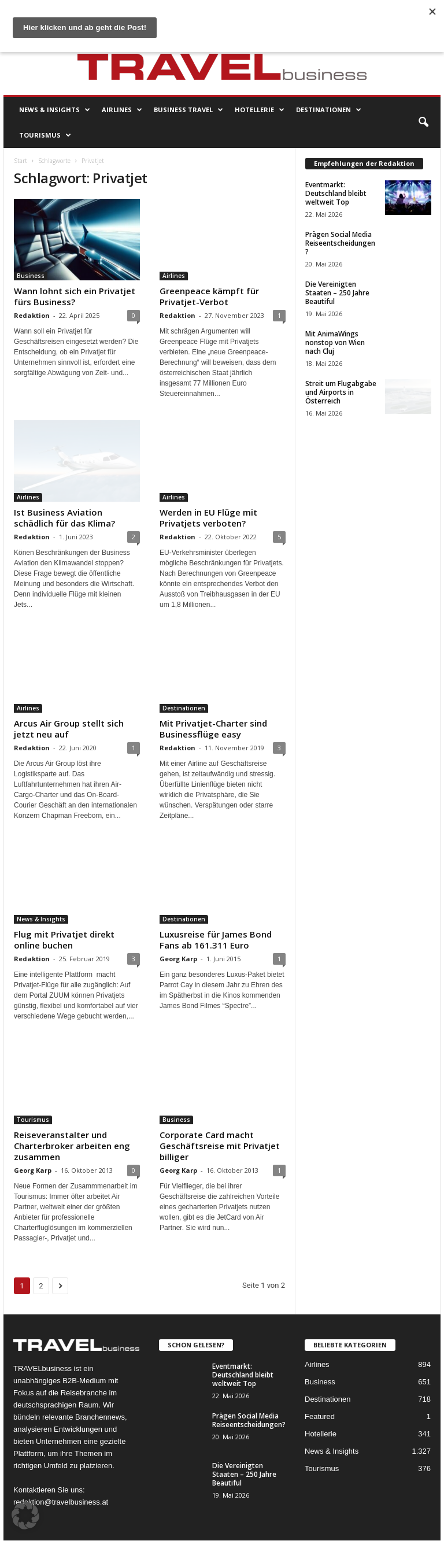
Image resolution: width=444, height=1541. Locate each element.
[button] (423, 122)
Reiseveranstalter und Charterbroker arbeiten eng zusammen (72, 1145)
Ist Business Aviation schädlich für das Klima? (64, 517)
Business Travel (188, 110)
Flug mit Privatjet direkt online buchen (64, 939)
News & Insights (54, 110)
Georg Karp (178, 958)
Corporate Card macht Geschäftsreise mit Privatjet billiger (220, 1145)
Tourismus (45, 135)
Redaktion (32, 315)
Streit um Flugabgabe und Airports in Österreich (340, 392)
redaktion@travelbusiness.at (60, 1502)
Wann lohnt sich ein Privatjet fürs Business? (74, 296)
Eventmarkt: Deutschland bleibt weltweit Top (336, 193)
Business (31, 276)
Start (20, 161)
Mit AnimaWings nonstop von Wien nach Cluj (335, 342)
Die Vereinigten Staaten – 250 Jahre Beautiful (337, 292)
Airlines (122, 110)
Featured (320, 1416)
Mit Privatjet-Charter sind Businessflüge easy (213, 728)
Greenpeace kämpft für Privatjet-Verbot (209, 296)
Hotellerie (259, 110)
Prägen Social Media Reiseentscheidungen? (340, 243)
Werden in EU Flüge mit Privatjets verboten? (208, 517)
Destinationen (328, 110)
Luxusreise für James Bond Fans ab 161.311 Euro (216, 939)
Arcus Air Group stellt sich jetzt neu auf (69, 728)
